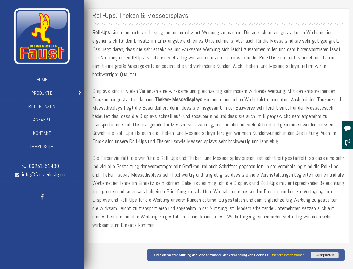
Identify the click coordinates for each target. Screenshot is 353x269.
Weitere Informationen (288, 255)
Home (42, 79)
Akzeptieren (324, 255)
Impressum (42, 146)
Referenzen (41, 106)
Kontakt (42, 133)
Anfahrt (42, 119)
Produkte (41, 93)
